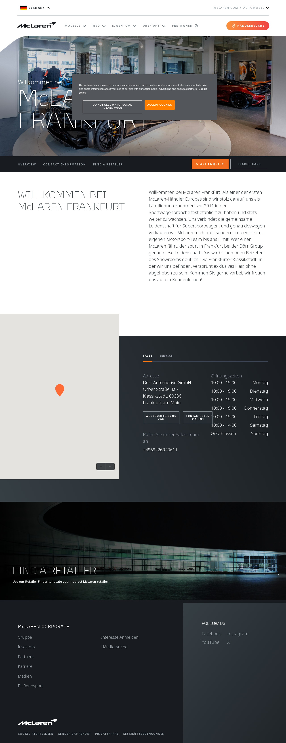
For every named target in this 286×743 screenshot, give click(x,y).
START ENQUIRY (210, 164)
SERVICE (166, 356)
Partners (26, 656)
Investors (26, 646)
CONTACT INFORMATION (64, 164)
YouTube (210, 642)
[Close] (211, 80)
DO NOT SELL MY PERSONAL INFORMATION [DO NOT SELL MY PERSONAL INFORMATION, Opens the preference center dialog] (112, 106)
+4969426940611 (160, 450)
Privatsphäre (106, 734)
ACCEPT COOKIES (159, 104)
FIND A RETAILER (108, 164)
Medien (25, 676)
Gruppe (25, 637)
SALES (147, 356)
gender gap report (74, 734)
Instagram (238, 634)
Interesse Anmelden (120, 637)
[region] (144, 97)
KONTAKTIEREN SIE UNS (198, 417)
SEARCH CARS (249, 164)
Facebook (211, 634)
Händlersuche (114, 646)
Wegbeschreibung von (161, 417)
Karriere (25, 666)
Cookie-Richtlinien (36, 734)
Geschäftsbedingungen (144, 734)
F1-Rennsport (30, 685)
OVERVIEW (27, 164)
